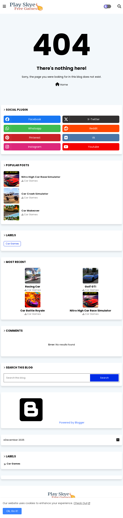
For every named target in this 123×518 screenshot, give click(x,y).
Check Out (80, 503)
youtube (93, 147)
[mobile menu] (4, 6)
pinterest (34, 137)
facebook (35, 119)
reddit (94, 128)
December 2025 (62, 440)
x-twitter (93, 119)
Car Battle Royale (32, 310)
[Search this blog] (47, 377)
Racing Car (32, 286)
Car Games (12, 243)
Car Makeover (30, 210)
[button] (119, 6)
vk (93, 137)
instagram (34, 147)
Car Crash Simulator (34, 194)
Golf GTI (90, 286)
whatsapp (34, 128)
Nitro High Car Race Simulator (40, 177)
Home (61, 84)
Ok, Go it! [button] (12, 511)
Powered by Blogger (44, 422)
